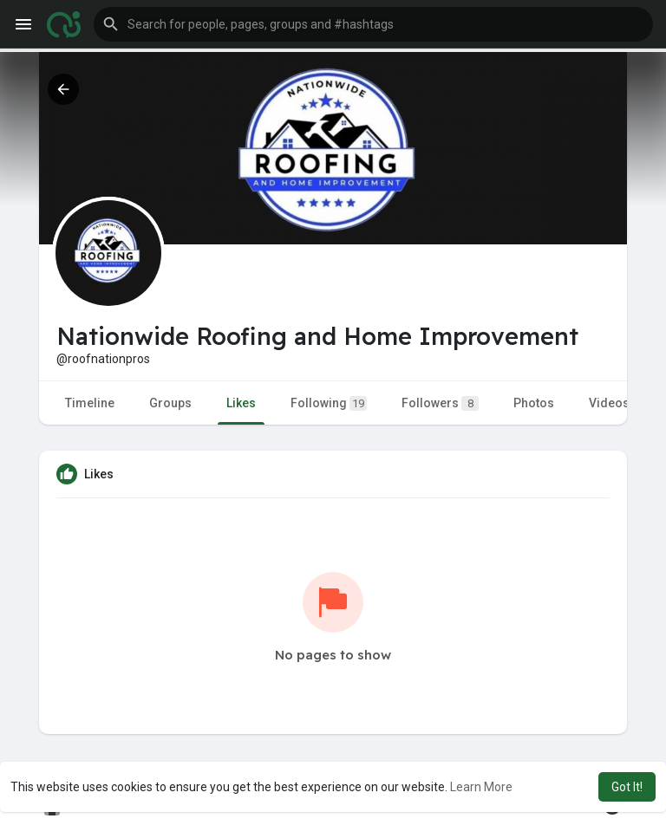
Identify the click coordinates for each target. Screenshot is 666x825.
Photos (533, 403)
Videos (609, 403)
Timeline (89, 403)
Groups (170, 403)
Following (329, 403)
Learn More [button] (481, 787)
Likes (241, 403)
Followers (440, 403)
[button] (373, 24)
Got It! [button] (627, 787)
